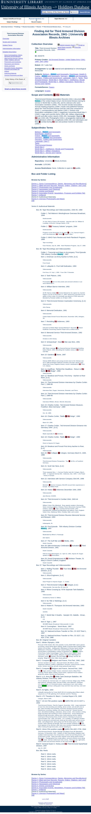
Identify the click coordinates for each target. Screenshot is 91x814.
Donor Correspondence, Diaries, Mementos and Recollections (13, 55)
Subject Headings (12, 22)
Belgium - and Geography (56, 74)
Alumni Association (29, 26)
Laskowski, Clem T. (70, 78)
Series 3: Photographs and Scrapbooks (46, 187)
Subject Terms (7, 45)
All (33, 201)
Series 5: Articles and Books (42, 191)
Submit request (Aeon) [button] (66, 45)
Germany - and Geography (74, 76)
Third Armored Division (43, 145)
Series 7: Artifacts (38, 195)
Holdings (18, 26)
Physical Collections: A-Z (36, 18)
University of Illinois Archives (26, 7)
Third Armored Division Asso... (52, 26)
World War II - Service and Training (48, 153)
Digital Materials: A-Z (60, 18)
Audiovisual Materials (10, 73)
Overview (6, 38)
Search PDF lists (85, 12)
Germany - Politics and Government (48, 78)
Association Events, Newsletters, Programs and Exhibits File (13, 68)
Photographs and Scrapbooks (12, 62)
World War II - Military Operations (61, 82)
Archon (44, 810)
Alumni (39, 26)
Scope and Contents (10, 42)
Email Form (49, 804)
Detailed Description (9, 52)
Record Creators (36, 22)
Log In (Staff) (45, 799)
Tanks (80, 78)
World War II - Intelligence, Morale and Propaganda (54, 149)
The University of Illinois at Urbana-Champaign (50, 811)
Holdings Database (73, 7)
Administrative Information (11, 48)
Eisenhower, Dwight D (77, 74)
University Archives (7, 26)
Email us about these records (15, 89)
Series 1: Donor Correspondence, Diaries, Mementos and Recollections (59, 184)
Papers (51, 87)
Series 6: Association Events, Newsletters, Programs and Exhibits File (58, 193)
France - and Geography (47, 76)
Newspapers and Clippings (12, 64)
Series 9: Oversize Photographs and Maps (48, 199)
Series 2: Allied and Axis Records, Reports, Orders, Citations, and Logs (58, 185)
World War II (53, 80)
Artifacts (6, 71)
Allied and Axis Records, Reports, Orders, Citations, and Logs (13, 59)
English (47, 91)
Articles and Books (9, 66)
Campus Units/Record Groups (12, 18)
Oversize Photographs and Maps (13, 75)
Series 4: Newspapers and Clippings (45, 189)
